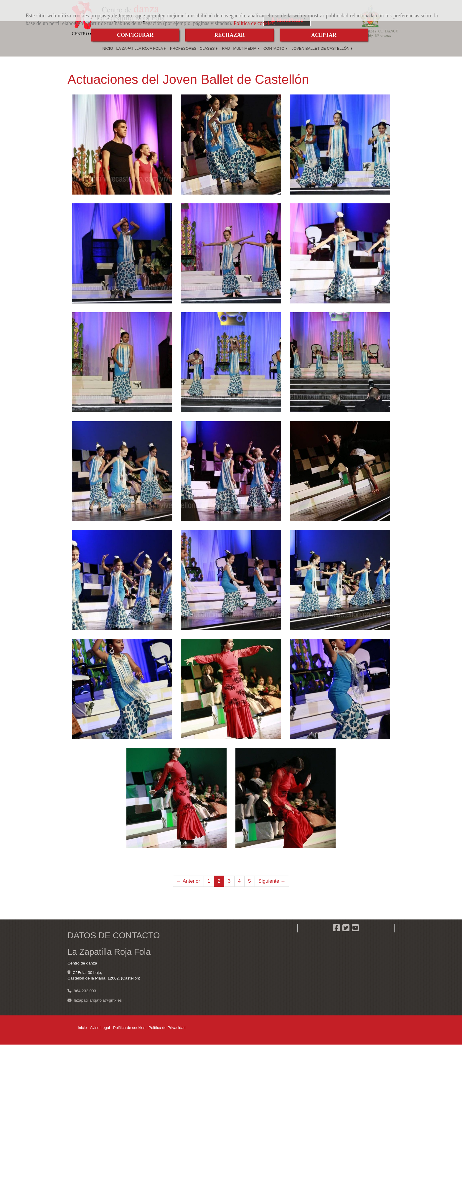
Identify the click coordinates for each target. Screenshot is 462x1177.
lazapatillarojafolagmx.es (98, 1000)
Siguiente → (272, 881)
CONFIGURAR (135, 35)
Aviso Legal (100, 1027)
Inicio (82, 1027)
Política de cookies (254, 23)
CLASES (209, 48)
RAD (226, 48)
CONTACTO (275, 48)
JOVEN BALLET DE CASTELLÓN (323, 48)
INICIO (107, 48)
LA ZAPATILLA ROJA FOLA (141, 48)
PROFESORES (183, 48)
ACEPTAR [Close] (323, 35)
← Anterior (188, 881)
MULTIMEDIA (246, 48)
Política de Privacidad (167, 1027)
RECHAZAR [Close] (229, 35)
